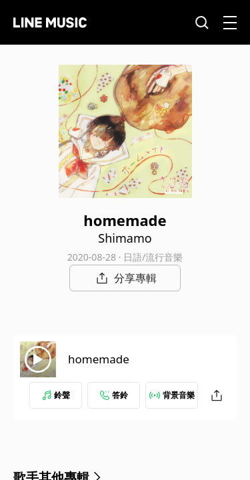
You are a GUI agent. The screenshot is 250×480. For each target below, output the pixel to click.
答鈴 (114, 395)
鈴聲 (56, 395)
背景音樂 (172, 395)
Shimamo (124, 238)
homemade (98, 359)
